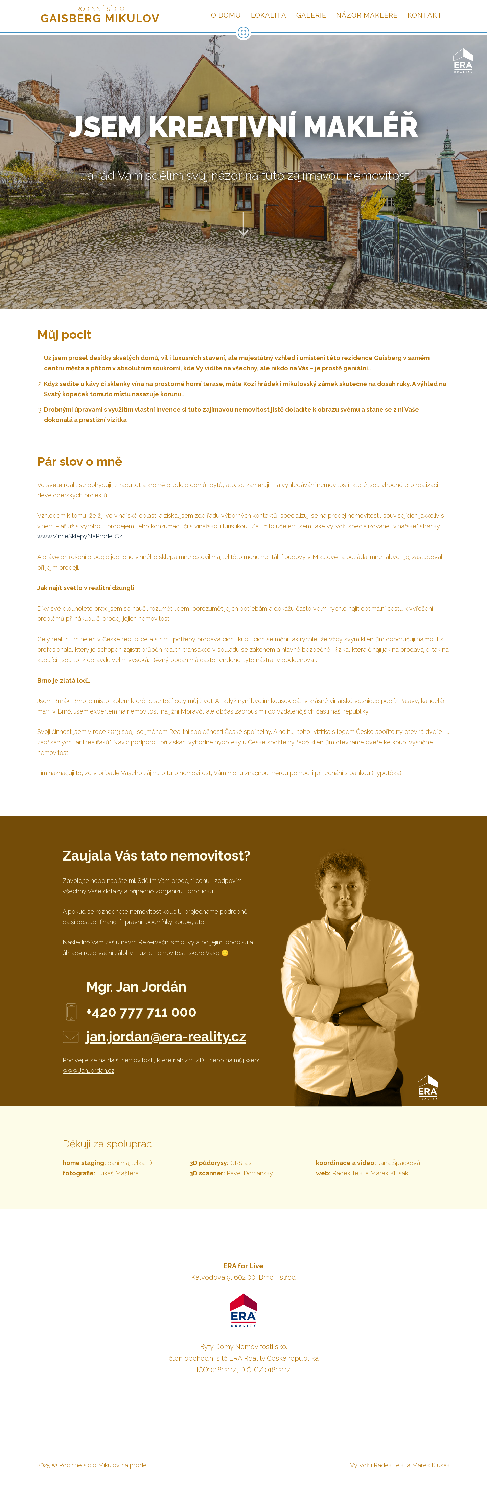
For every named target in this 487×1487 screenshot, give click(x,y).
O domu (226, 15)
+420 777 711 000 (141, 1012)
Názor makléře (367, 15)
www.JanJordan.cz (88, 1070)
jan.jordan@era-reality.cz (166, 1036)
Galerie (311, 15)
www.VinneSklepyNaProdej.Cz (79, 536)
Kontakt (425, 15)
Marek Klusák (431, 1464)
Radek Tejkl (389, 1464)
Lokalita (268, 15)
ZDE (201, 1060)
